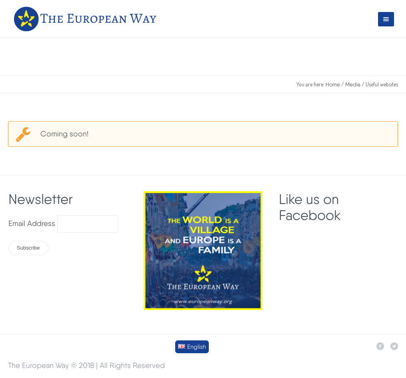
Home (333, 84)
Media (352, 84)
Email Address (31, 223)
